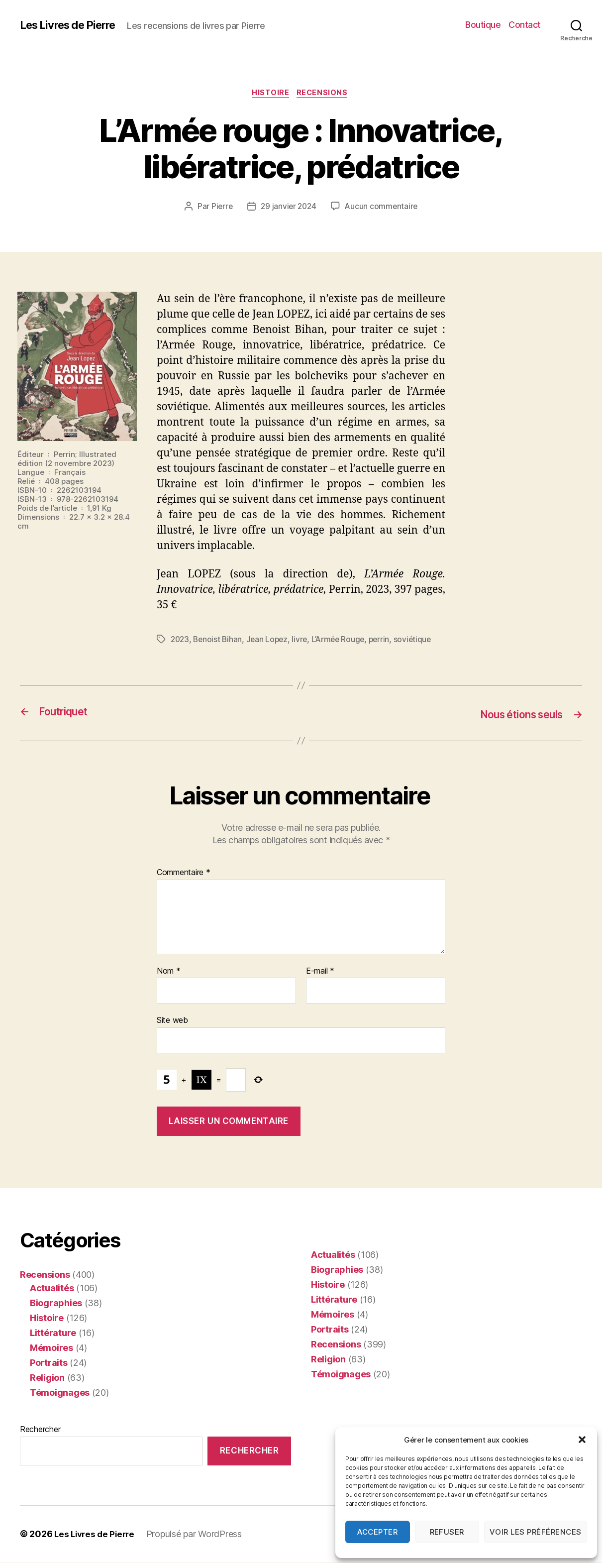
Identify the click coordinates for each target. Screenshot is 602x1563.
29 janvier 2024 (288, 208)
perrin (386, 641)
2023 (181, 641)
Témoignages (60, 1393)
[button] (582, 1440)
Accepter (377, 1532)
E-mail (320, 971)
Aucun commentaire (382, 208)
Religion (47, 1378)
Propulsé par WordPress (198, 1535)
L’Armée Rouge (343, 641)
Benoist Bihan (220, 641)
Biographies (56, 1303)
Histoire (270, 94)
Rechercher (40, 1430)
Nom (169, 971)
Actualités (52, 1288)
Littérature (53, 1333)
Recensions (325, 94)
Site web (172, 1021)
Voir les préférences (536, 1532)
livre (304, 641)
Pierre (220, 208)
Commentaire (183, 873)
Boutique (483, 24)
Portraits (49, 1363)
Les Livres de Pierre (73, 25)
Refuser (447, 1532)
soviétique (420, 641)
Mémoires (51, 1348)
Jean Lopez (270, 641)
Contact (524, 24)
